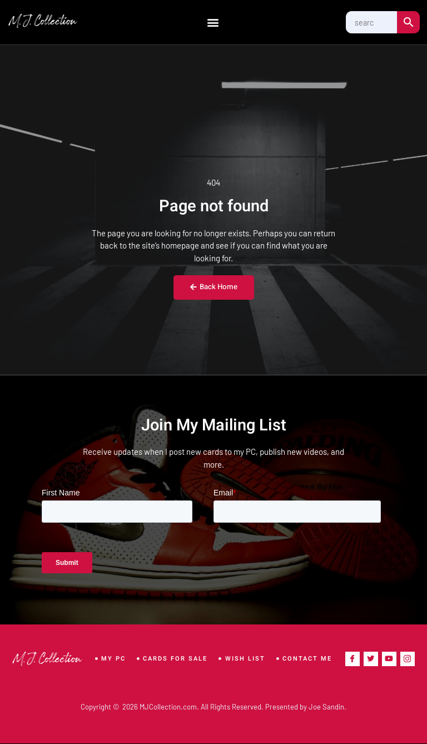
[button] (212, 22)
